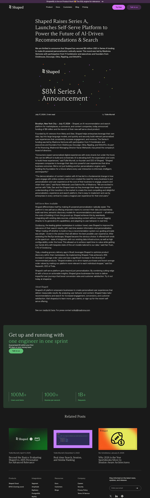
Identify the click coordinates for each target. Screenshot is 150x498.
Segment (35, 483)
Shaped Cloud (14, 483)
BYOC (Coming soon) (16, 487)
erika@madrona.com (81, 310)
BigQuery (35, 490)
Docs (58, 7)
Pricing (85, 7)
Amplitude (35, 487)
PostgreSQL (36, 493)
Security (80, 487)
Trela (37, 252)
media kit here (49, 310)
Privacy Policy (83, 490)
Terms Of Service (84, 493)
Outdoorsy (40, 225)
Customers (67, 7)
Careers (80, 483)
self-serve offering (56, 210)
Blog (77, 7)
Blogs (57, 490)
